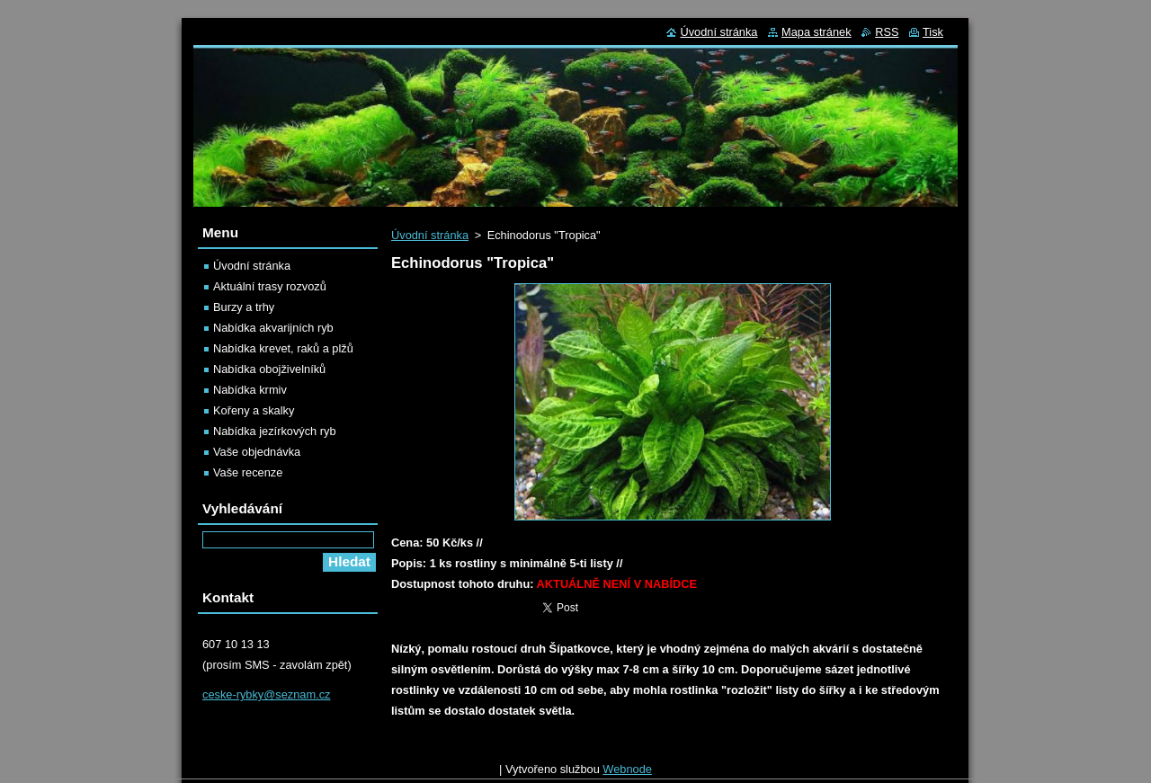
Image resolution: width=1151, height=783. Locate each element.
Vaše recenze (247, 472)
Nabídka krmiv (250, 389)
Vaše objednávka (256, 451)
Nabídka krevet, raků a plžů (283, 348)
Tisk (933, 32)
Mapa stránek (816, 32)
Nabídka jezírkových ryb (274, 431)
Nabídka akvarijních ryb (273, 327)
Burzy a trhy (243, 307)
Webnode (627, 773)
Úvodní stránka (429, 235)
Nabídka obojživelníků (269, 369)
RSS (886, 32)
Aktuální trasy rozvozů (269, 286)
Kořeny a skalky (253, 410)
